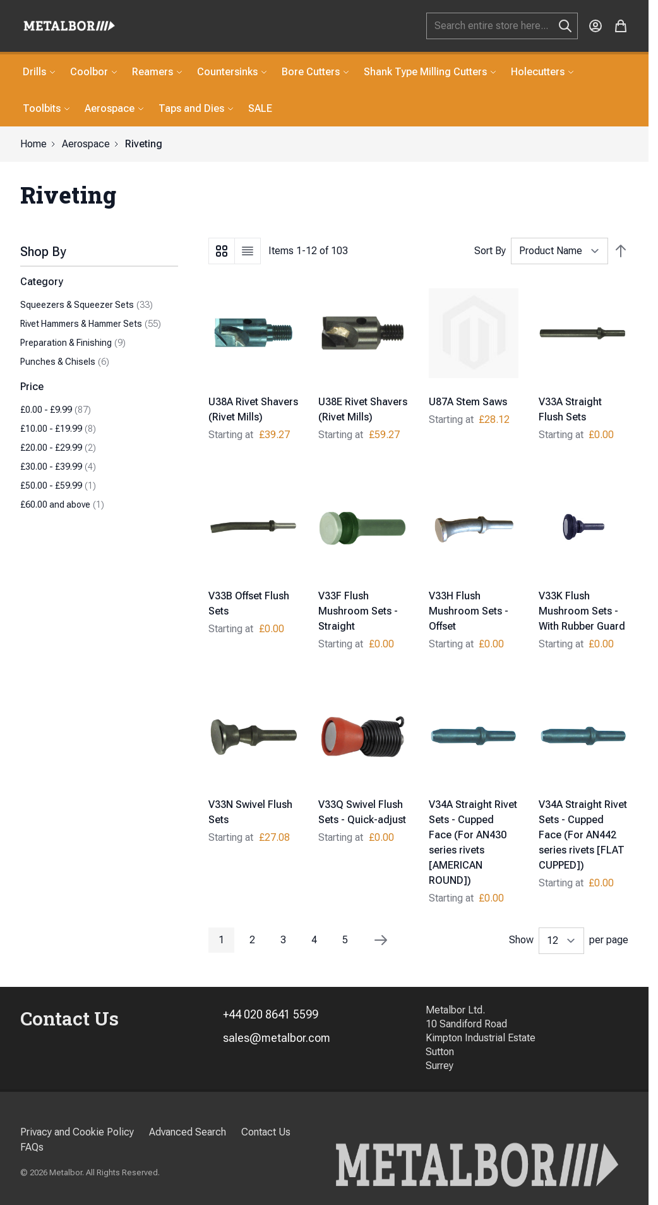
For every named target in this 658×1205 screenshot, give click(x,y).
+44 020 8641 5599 (270, 1014)
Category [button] (41, 282)
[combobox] (502, 26)
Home (33, 144)
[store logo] (69, 25)
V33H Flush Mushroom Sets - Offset (468, 611)
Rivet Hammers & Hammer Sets (90, 324)
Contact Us (265, 1132)
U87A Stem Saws (468, 402)
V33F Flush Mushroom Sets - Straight (358, 611)
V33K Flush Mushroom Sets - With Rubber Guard (582, 611)
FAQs (32, 1147)
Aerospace (86, 144)
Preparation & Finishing (73, 343)
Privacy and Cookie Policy (77, 1132)
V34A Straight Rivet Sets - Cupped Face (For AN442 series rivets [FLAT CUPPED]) (583, 834)
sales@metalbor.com (276, 1037)
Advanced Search (187, 1132)
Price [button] (32, 387)
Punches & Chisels (64, 362)
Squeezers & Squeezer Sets (86, 305)
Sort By (490, 251)
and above (62, 504)
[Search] (565, 26)
